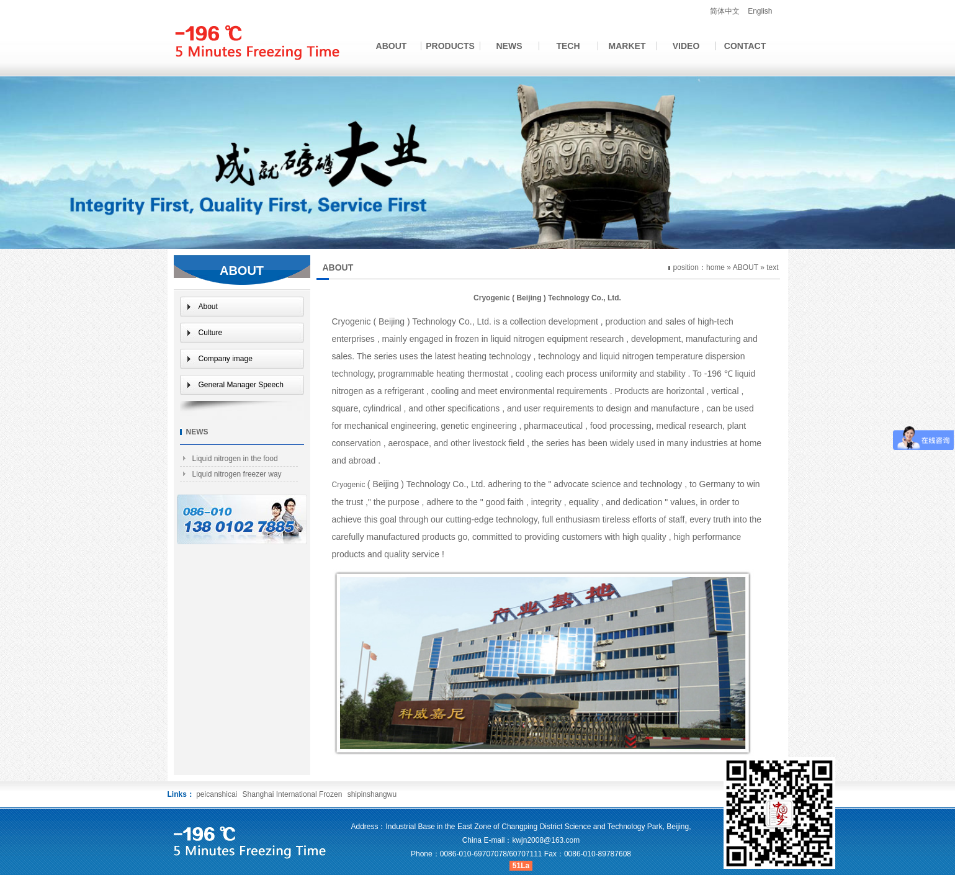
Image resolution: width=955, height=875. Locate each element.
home (715, 267)
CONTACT (745, 46)
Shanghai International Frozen (293, 794)
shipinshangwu (372, 794)
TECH (568, 46)
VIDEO (686, 46)
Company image (226, 358)
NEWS (509, 46)
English (760, 11)
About (208, 306)
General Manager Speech (241, 384)
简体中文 (725, 11)
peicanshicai (216, 794)
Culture (211, 332)
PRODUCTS (450, 46)
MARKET (627, 46)
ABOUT (391, 46)
